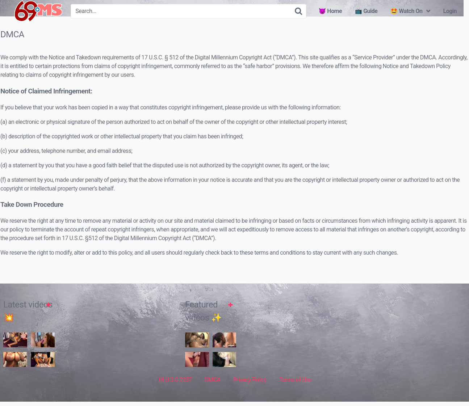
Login (450, 11)
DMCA (212, 387)
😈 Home (330, 11)
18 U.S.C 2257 (175, 387)
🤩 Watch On (406, 11)
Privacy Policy (250, 387)
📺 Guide (366, 11)
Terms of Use (295, 387)
